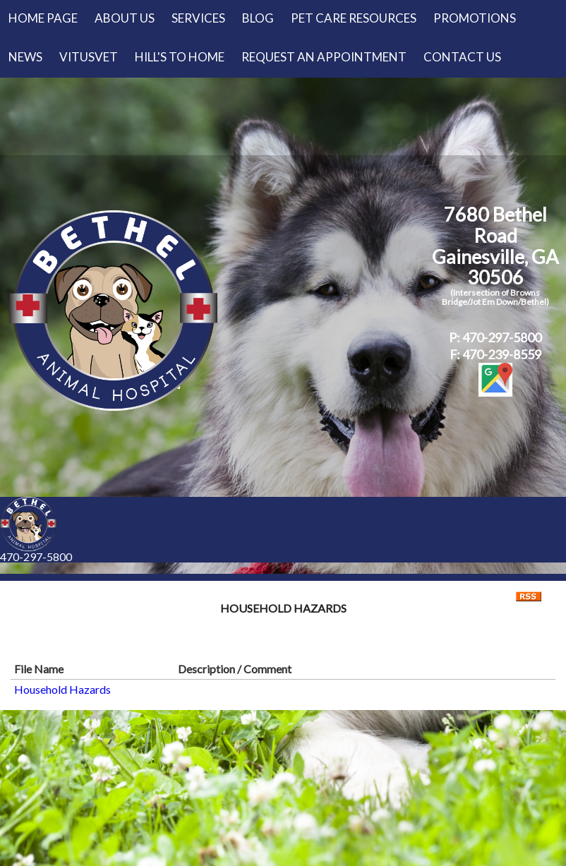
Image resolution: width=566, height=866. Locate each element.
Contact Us (462, 56)
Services (198, 18)
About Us (125, 18)
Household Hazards (62, 689)
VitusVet (88, 56)
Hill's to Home (179, 56)
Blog (258, 18)
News (25, 56)
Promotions (474, 18)
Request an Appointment (324, 56)
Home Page (43, 18)
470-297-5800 (36, 556)
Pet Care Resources (353, 18)
